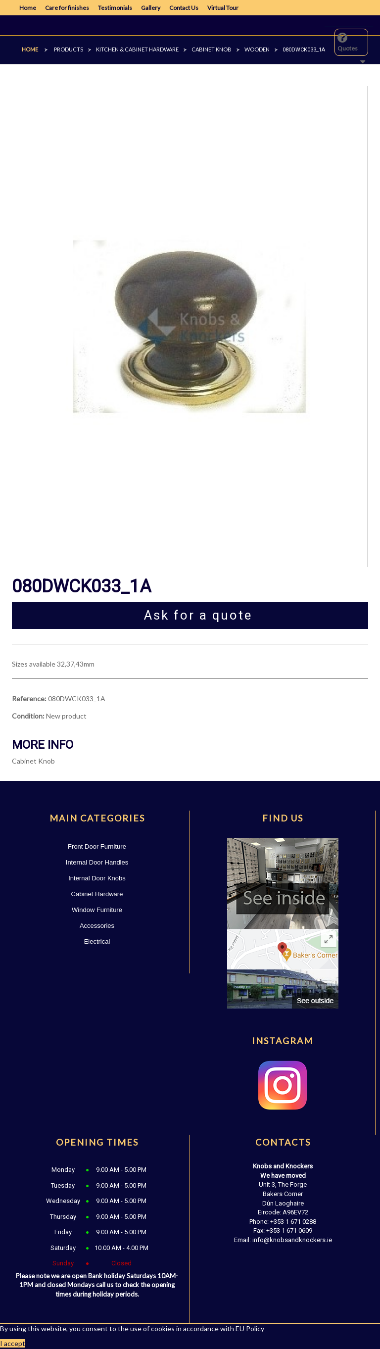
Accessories (97, 925)
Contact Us (183, 7)
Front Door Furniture (97, 846)
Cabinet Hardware (97, 894)
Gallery (150, 7)
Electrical (97, 941)
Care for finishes (67, 7)
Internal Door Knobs (97, 878)
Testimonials (115, 7)
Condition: (28, 716)
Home (27, 7)
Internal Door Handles (97, 862)
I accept (12, 1343)
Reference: (29, 698)
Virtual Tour (222, 7)
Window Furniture (97, 910)
